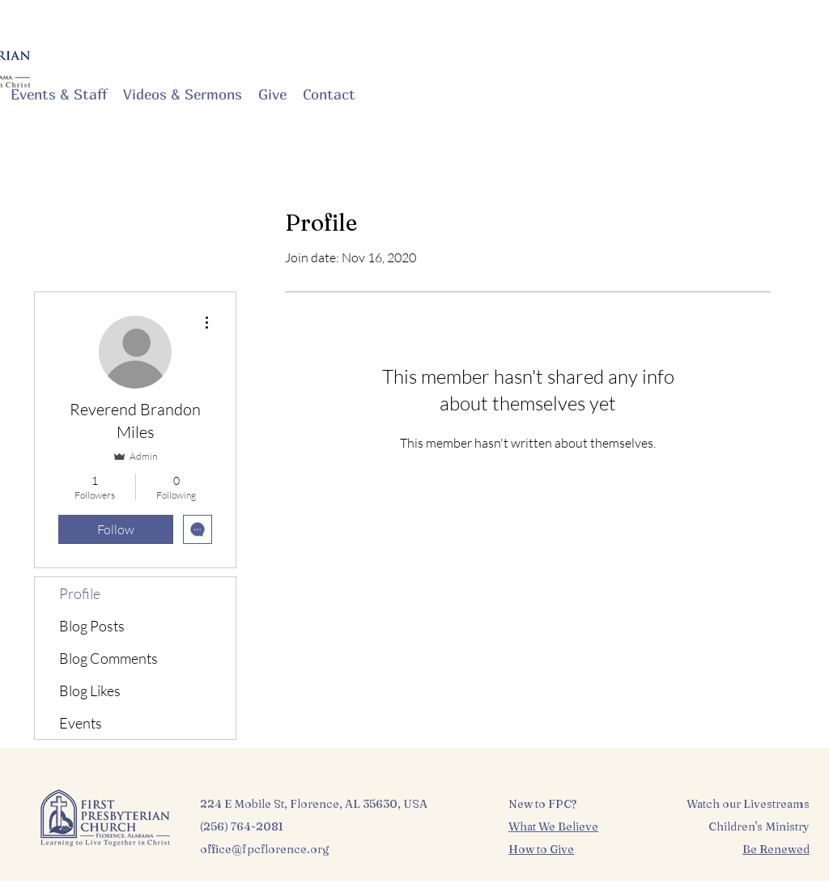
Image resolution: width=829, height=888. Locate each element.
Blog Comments (108, 658)
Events (80, 723)
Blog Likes (90, 690)
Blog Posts (92, 626)
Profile (79, 593)
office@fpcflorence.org (264, 849)
